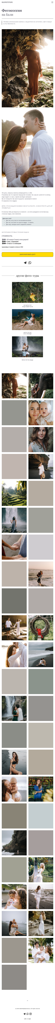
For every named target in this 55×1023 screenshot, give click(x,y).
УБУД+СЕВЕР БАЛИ (27, 306)
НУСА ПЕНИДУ (27, 333)
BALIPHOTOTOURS (7, 2)
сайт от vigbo (27, 1018)
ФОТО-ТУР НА (27, 332)
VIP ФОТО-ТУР (27, 305)
